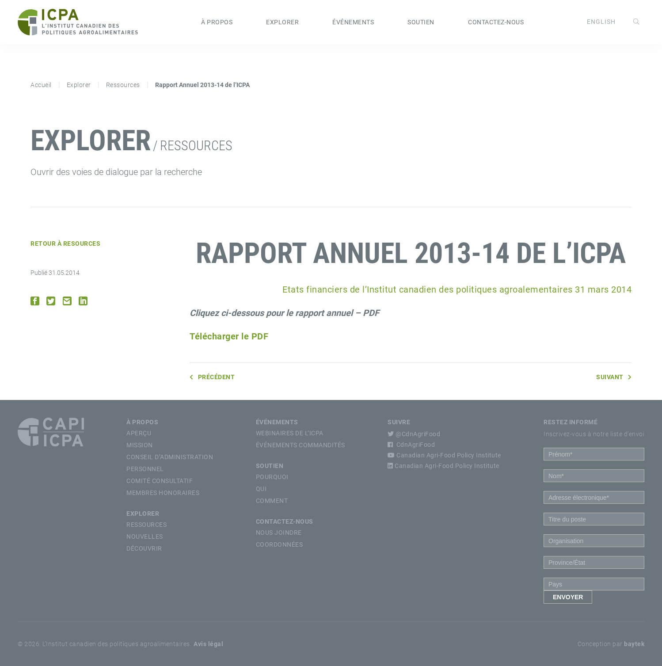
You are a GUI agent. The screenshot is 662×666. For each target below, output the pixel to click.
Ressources (123, 84)
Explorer (282, 22)
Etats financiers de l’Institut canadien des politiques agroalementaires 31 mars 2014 (457, 289)
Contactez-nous (496, 22)
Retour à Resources (65, 243)
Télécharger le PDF (229, 336)
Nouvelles (144, 536)
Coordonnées (279, 544)
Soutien (420, 22)
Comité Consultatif (159, 480)
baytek (634, 643)
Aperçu (138, 433)
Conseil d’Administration (169, 456)
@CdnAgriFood (414, 434)
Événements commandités (300, 445)
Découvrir (144, 548)
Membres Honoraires (162, 492)
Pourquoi (272, 476)
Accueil (41, 84)
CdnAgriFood (411, 444)
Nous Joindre (279, 532)
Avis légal (208, 643)
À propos (216, 22)
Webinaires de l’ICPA (289, 433)
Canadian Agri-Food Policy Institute (444, 455)
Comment (272, 500)
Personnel (145, 468)
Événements (353, 22)
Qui (261, 488)
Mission (139, 445)
